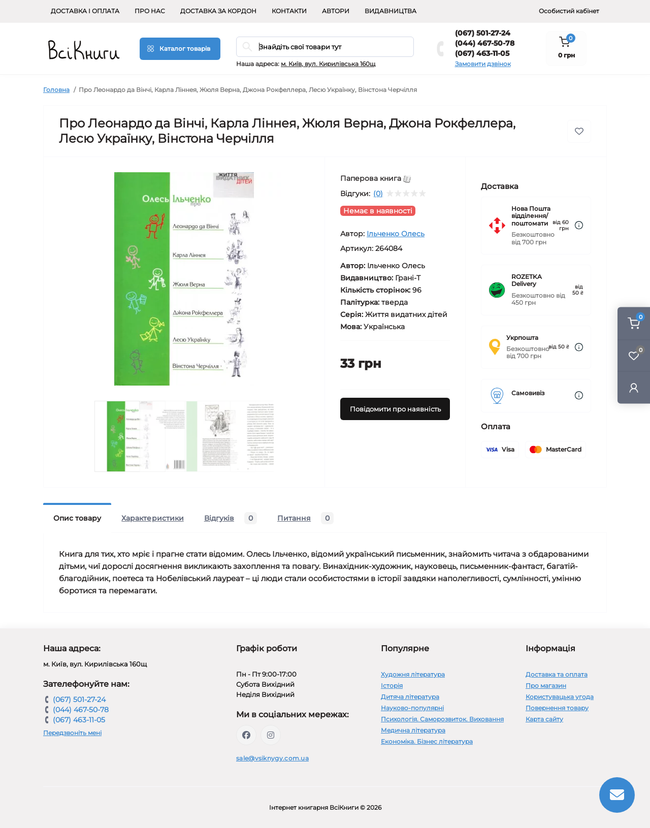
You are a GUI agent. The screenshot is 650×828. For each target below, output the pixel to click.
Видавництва (390, 11)
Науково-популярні (412, 708)
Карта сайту (544, 719)
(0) (378, 193)
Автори (335, 11)
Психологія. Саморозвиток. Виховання (442, 719)
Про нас (150, 11)
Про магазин (546, 685)
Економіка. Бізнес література (427, 741)
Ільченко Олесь (396, 233)
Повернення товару (557, 708)
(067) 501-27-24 (482, 33)
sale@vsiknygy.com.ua (272, 758)
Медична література (413, 730)
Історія (392, 685)
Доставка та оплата (557, 674)
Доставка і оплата (85, 11)
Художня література (413, 674)
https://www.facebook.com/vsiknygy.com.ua (246, 735)
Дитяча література (410, 696)
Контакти (289, 11)
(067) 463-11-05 (482, 53)
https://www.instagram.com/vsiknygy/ (270, 735)
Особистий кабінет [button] (569, 11)
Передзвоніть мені (72, 733)
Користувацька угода (560, 696)
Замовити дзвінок (483, 64)
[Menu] (180, 49)
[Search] (247, 47)
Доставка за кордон (218, 11)
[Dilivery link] (579, 225)
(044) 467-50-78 (484, 43)
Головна (56, 89)
